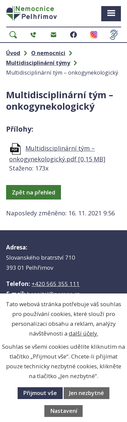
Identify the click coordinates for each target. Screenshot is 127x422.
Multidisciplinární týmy (38, 63)
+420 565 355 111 (55, 284)
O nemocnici (48, 53)
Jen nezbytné (86, 393)
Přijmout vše (40, 393)
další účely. (83, 333)
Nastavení (63, 411)
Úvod (13, 53)
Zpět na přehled (33, 192)
